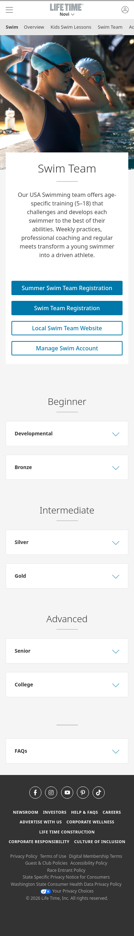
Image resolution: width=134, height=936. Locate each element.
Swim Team (110, 27)
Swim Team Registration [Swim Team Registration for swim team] (67, 308)
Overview (34, 27)
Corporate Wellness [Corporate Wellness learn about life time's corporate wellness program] (90, 821)
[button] (67, 10)
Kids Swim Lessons (71, 27)
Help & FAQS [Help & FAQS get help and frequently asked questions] (84, 812)
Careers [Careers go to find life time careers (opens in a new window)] (112, 812)
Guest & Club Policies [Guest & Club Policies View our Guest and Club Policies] (46, 863)
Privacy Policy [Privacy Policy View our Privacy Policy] (24, 856)
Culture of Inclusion (99, 841)
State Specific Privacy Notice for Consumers (66, 877)
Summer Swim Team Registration (67, 288)
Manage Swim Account (67, 348)
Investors (54, 812)
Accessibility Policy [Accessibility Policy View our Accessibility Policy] (88, 863)
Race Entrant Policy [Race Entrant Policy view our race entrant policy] (66, 870)
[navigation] (9, 10)
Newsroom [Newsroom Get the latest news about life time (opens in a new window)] (25, 812)
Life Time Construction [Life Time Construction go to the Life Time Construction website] (67, 832)
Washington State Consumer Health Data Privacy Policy (66, 884)
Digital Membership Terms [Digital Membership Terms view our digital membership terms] (95, 856)
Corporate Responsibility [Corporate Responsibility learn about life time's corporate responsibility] (39, 841)
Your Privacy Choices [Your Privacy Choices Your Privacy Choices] (67, 891)
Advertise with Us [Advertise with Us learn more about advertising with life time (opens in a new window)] (41, 821)
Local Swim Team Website (67, 328)
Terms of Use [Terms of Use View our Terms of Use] (53, 856)
